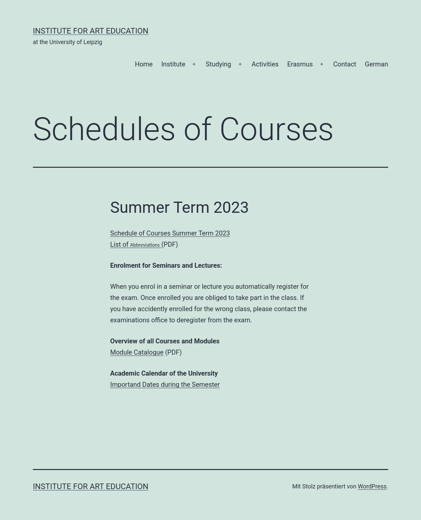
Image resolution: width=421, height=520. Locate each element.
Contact (344, 64)
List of (135, 244)
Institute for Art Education (90, 31)
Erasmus (300, 64)
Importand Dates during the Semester (165, 384)
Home (144, 64)
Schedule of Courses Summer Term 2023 (170, 233)
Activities (265, 64)
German (376, 64)
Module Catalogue (136, 352)
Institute (173, 64)
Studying (218, 64)
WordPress (372, 486)
